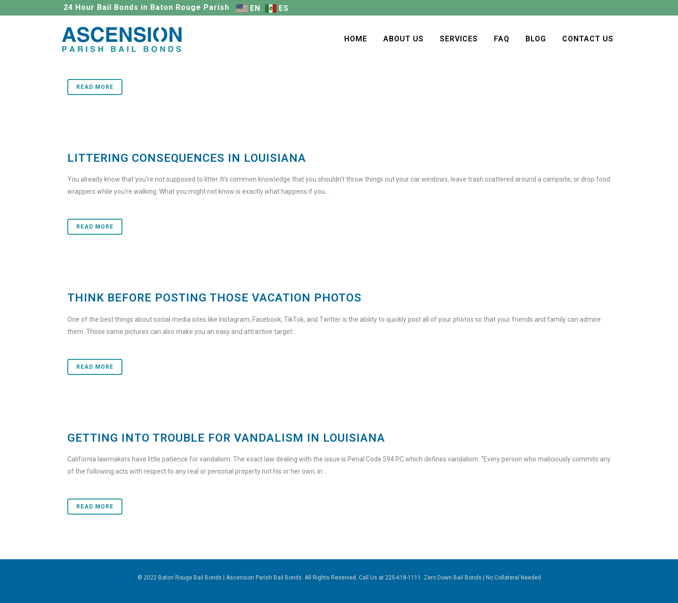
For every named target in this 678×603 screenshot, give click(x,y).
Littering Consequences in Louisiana (186, 158)
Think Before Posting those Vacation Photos (214, 297)
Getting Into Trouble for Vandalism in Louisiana (226, 437)
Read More (94, 87)
